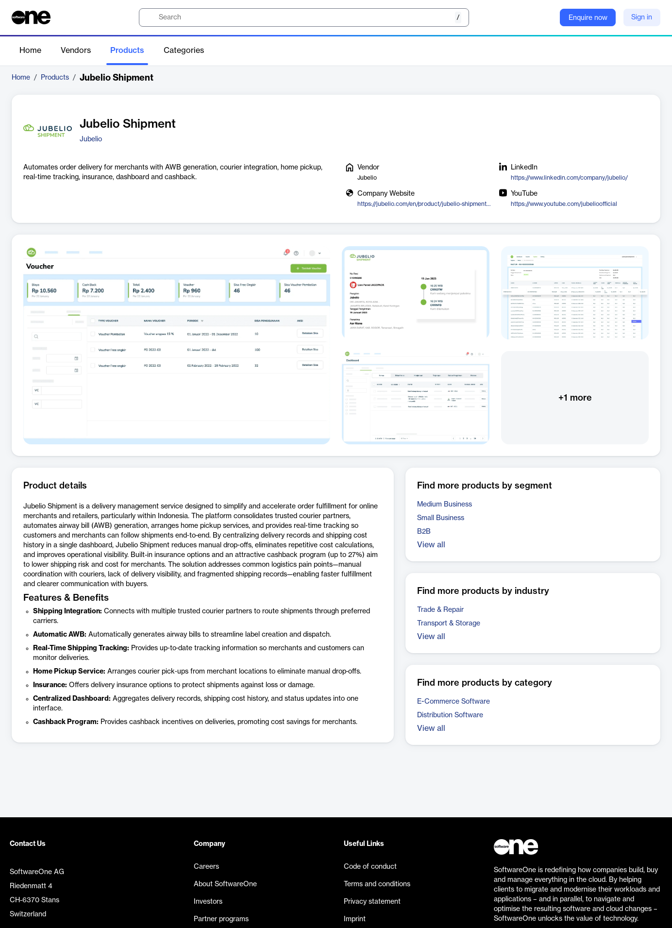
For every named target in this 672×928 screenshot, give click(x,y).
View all (431, 545)
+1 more (575, 397)
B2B (424, 531)
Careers (206, 866)
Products (127, 50)
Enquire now (588, 18)
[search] (304, 17)
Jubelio (91, 139)
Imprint (355, 919)
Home (30, 50)
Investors (208, 901)
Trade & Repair (440, 610)
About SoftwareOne (225, 884)
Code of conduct (370, 866)
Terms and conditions (377, 884)
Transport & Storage (448, 623)
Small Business (440, 518)
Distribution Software (450, 715)
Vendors (76, 50)
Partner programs (221, 919)
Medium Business (444, 504)
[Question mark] (546, 17)
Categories (184, 50)
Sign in (641, 17)
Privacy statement (372, 901)
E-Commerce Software (453, 701)
